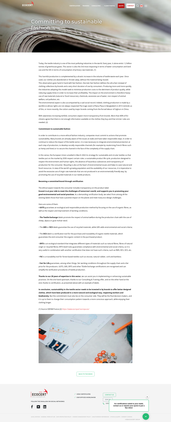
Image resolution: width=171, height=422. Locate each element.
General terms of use (48, 417)
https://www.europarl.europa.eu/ (75, 309)
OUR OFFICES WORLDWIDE (86, 397)
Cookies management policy (82, 417)
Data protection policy (63, 417)
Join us (107, 399)
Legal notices (35, 417)
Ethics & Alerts (115, 417)
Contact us (109, 395)
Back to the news (85, 374)
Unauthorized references (100, 417)
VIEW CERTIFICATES (84, 394)
